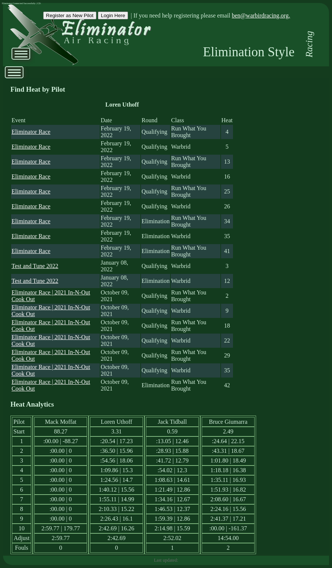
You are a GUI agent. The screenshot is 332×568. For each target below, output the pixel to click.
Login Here (113, 15)
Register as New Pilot (69, 15)
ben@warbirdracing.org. (261, 15)
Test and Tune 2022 (35, 266)
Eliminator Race (31, 132)
